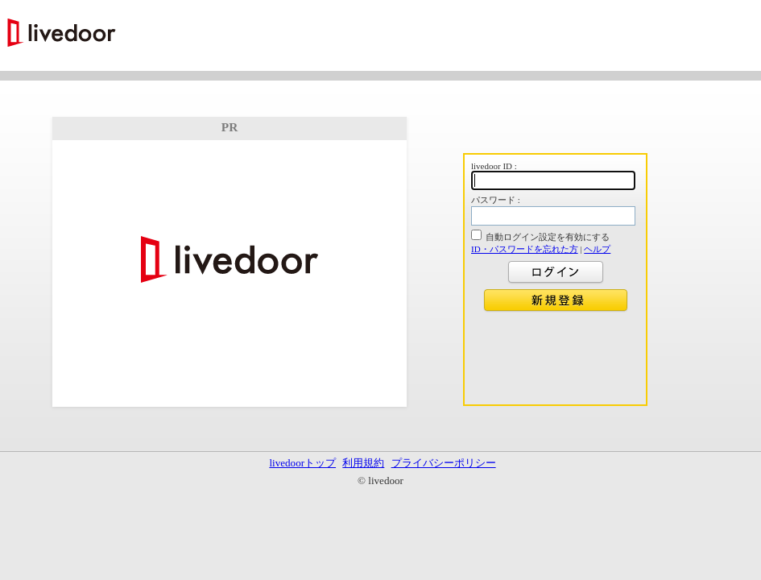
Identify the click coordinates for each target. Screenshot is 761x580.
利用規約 (363, 463)
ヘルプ (597, 249)
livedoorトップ (302, 463)
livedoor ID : (494, 166)
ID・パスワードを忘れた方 (524, 249)
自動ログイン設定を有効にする (548, 237)
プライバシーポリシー (443, 463)
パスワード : (495, 200)
